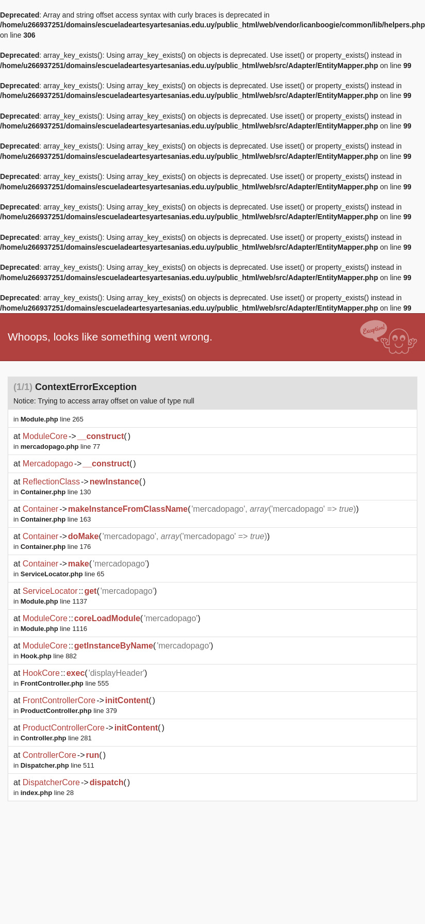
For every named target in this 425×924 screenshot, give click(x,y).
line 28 (47, 793)
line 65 (63, 574)
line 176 (56, 546)
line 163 (56, 519)
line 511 (57, 765)
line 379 (69, 711)
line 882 (49, 656)
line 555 (65, 683)
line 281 (56, 738)
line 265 (52, 419)
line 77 (61, 446)
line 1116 (54, 629)
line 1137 (54, 601)
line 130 (56, 492)
